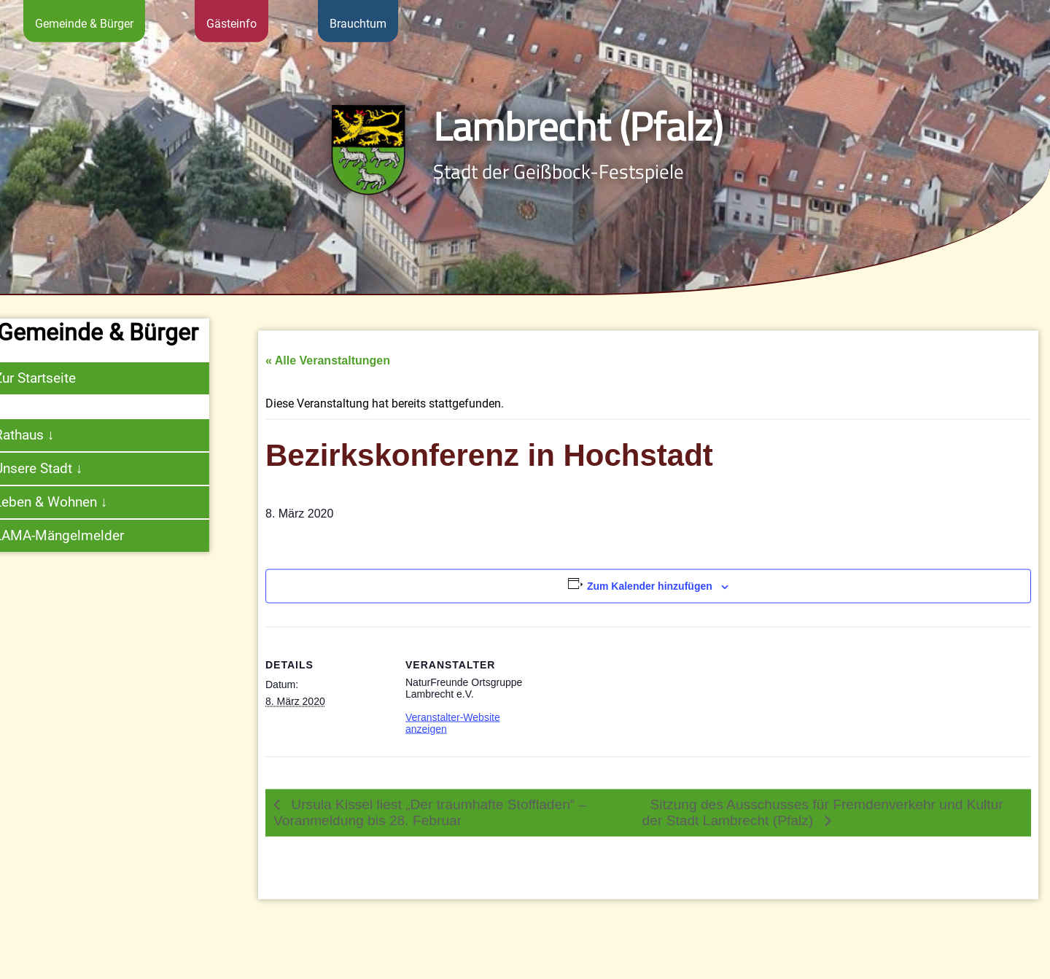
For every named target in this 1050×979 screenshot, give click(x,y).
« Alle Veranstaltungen (327, 379)
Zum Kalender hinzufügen (649, 605)
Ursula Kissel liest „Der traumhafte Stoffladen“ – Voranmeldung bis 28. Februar (429, 830)
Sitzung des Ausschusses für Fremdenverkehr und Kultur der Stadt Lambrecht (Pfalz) (822, 830)
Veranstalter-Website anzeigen (452, 741)
